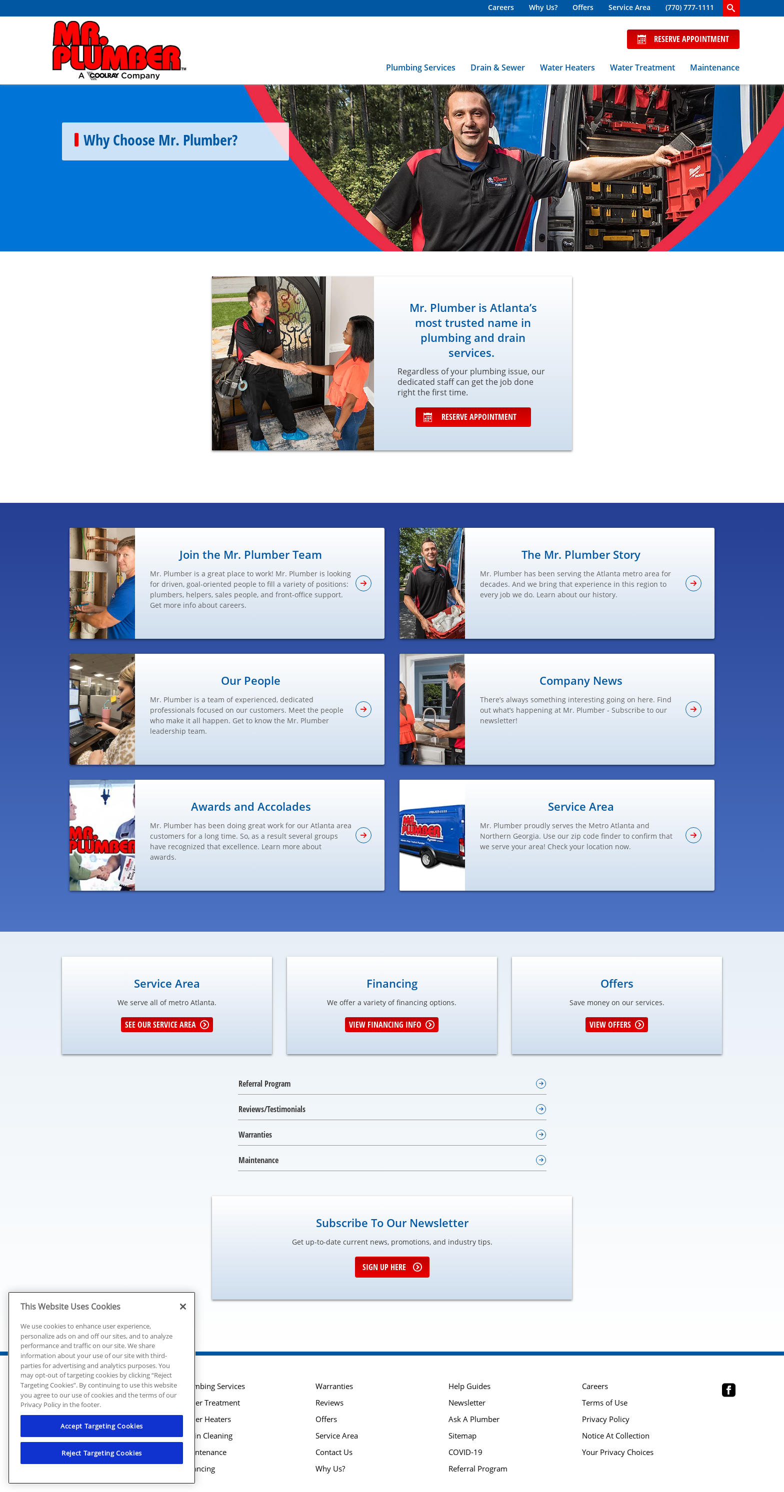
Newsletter (467, 1403)
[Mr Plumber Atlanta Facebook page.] (729, 1391)
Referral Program (478, 1469)
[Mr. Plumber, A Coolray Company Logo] (119, 50)
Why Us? (543, 7)
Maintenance (715, 67)
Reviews (330, 1403)
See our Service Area (167, 1024)
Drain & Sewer (497, 67)
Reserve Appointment (470, 416)
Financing (198, 1469)
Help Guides (469, 1386)
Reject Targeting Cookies (102, 1453)
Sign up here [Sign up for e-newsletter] (392, 1267)
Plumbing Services (421, 67)
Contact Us (334, 1452)
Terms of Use (605, 1403)
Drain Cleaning (207, 1436)
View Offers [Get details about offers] (617, 1024)
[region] (102, 1388)
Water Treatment (642, 67)
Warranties (334, 1386)
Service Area (629, 7)
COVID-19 (465, 1452)
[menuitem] (501, 8)
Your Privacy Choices (618, 1452)
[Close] (183, 1307)
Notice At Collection (616, 1436)
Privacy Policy (606, 1419)
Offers (583, 7)
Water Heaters (567, 67)
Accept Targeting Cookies (101, 1426)
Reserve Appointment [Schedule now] (683, 38)
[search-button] (731, 8)
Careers (501, 7)
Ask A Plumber (474, 1419)
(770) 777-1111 (690, 7)
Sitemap (462, 1436)
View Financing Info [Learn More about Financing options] (391, 1024)
